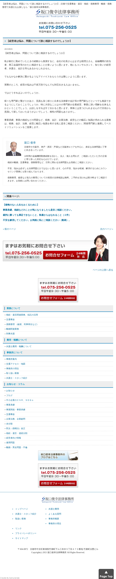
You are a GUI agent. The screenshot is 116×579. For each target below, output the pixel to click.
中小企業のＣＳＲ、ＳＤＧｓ (20, 400)
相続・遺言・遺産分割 (16, 433)
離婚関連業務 (12, 329)
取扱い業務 (20, 519)
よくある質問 (54, 514)
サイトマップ (21, 538)
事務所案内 (11, 359)
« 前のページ (9, 229)
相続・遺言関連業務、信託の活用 (22, 315)
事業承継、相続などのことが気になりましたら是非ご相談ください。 (38, 210)
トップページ (21, 509)
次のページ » (106, 229)
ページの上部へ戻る (103, 270)
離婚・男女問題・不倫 (16, 447)
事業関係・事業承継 (15, 410)
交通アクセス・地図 (15, 364)
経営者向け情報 (13, 438)
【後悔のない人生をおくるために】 (21, 205)
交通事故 (10, 319)
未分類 (9, 424)
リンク (18, 528)
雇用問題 (10, 442)
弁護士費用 (53, 509)
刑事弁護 (10, 334)
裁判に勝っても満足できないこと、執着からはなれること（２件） (37, 215)
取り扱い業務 (12, 373)
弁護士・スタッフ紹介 (16, 378)
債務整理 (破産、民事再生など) (21, 324)
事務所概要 (53, 519)
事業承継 (10, 405)
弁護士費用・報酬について (19, 346)
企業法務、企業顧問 (15, 419)
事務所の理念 (12, 368)
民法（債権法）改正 (15, 428)
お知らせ (10, 391)
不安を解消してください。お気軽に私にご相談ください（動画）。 (37, 220)
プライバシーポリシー (25, 533)
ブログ (9, 395)
